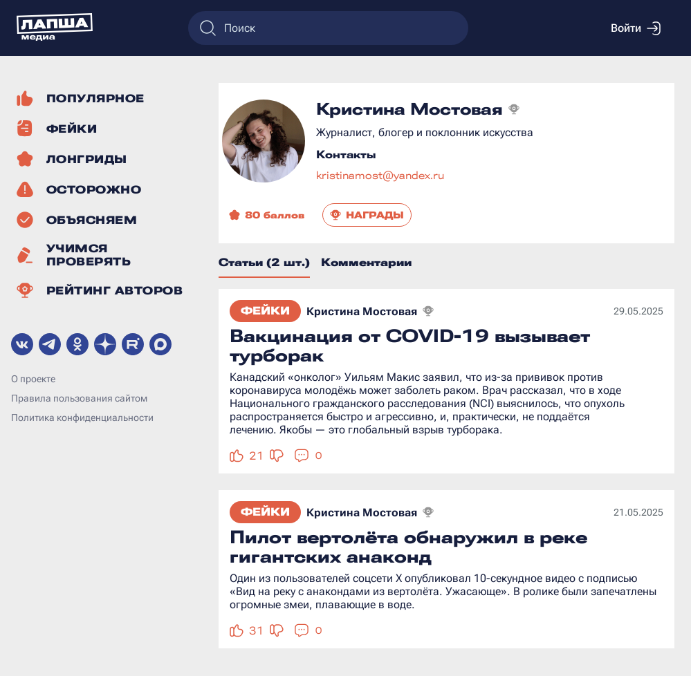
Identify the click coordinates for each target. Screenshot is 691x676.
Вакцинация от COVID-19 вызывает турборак (410, 345)
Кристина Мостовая (361, 311)
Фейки (265, 310)
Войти (636, 28)
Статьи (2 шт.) (264, 262)
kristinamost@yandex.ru (380, 175)
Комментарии (366, 262)
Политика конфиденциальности (82, 417)
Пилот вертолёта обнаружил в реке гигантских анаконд (408, 546)
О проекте (33, 378)
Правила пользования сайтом (79, 398)
